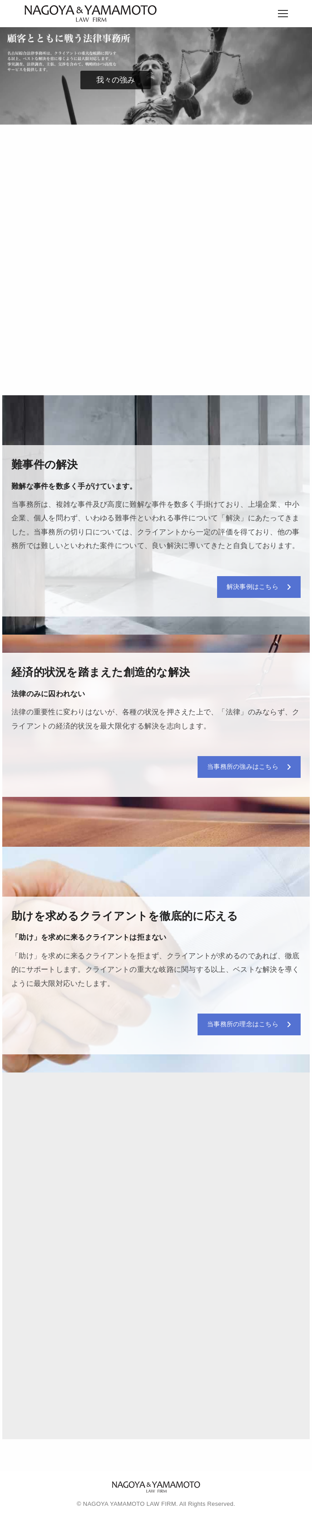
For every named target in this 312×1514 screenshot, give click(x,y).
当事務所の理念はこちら (249, 1024)
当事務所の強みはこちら (249, 766)
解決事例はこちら (259, 586)
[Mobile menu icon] (283, 13)
